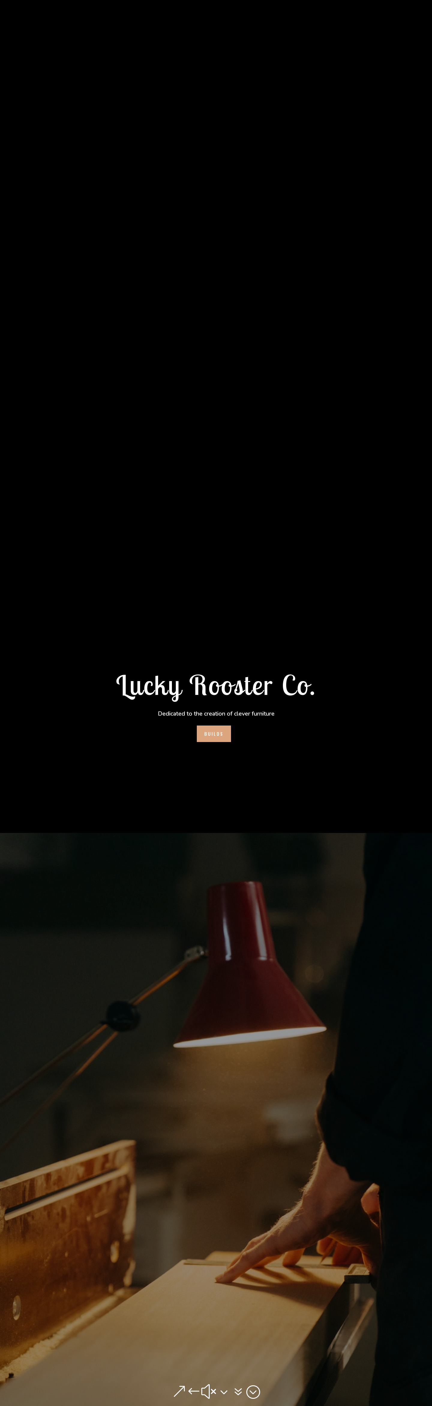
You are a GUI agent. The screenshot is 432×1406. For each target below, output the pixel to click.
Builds (214, 733)
